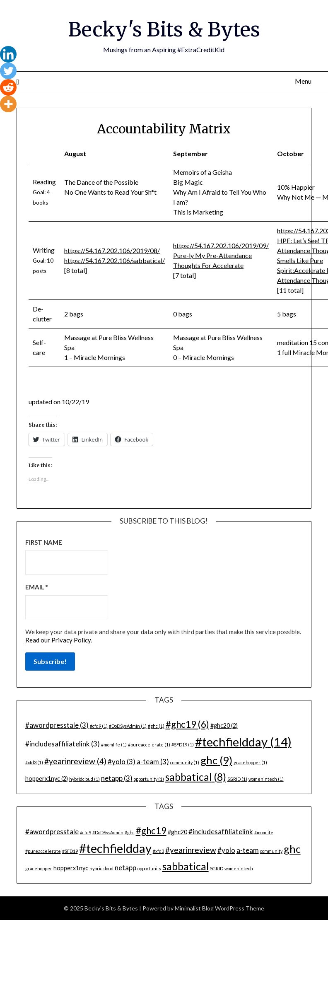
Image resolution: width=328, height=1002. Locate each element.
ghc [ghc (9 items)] (216, 759)
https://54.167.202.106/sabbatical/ (114, 260)
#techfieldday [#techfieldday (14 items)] (243, 741)
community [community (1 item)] (184, 762)
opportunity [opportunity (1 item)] (149, 778)
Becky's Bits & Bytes (164, 29)
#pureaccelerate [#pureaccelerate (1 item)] (149, 744)
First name (43, 542)
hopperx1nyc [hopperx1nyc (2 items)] (46, 778)
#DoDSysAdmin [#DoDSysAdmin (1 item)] (128, 725)
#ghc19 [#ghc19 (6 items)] (187, 723)
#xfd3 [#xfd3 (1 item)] (34, 762)
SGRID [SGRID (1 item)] (237, 778)
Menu (303, 81)
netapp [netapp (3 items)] (117, 777)
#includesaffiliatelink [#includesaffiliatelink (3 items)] (62, 743)
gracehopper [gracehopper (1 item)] (250, 762)
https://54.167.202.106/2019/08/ (112, 250)
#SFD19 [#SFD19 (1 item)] (182, 744)
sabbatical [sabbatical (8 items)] (195, 776)
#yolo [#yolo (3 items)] (121, 761)
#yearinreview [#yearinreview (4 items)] (75, 760)
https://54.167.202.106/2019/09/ (221, 245)
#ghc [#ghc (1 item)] (156, 725)
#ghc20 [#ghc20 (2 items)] (224, 725)
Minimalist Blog (194, 907)
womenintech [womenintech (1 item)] (266, 778)
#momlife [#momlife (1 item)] (114, 744)
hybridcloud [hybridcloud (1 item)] (84, 778)
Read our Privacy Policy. (58, 639)
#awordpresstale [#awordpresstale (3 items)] (57, 724)
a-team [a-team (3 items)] (153, 761)
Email (36, 586)
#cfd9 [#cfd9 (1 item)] (99, 725)
